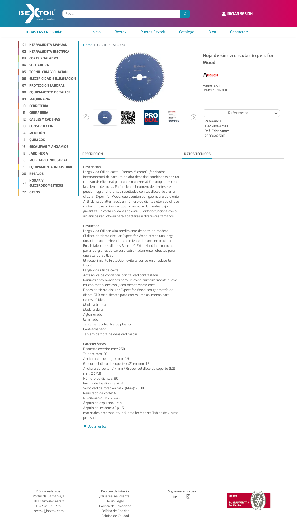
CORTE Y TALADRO (111, 45)
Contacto (237, 32)
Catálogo (186, 32)
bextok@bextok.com (48, 511)
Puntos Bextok (152, 32)
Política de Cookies (115, 511)
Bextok (120, 32)
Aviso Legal (115, 501)
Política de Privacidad (115, 506)
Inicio (96, 32)
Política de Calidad (115, 516)
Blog (212, 32)
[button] (86, 117)
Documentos (97, 426)
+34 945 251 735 (48, 506)
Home (87, 45)
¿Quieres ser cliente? (115, 496)
